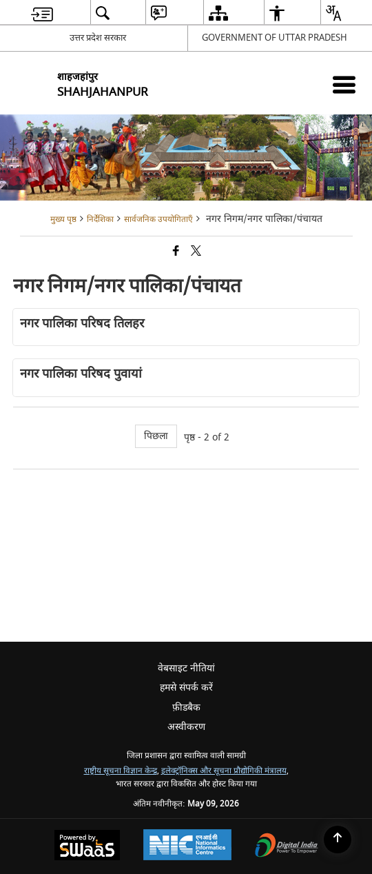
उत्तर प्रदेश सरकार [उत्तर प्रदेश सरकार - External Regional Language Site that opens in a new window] (98, 37)
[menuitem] (42, 13)
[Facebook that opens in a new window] (176, 252)
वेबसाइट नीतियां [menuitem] (186, 668)
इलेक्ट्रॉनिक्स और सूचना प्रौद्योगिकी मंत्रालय (224, 771)
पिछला (156, 436)
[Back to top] (337, 839)
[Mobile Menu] (344, 84)
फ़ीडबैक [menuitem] (186, 707)
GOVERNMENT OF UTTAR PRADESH (274, 37)
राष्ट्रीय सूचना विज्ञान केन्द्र (120, 771)
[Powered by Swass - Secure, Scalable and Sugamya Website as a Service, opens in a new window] (87, 847)
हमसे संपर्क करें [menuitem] (186, 687)
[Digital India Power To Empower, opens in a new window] (287, 847)
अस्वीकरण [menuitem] (186, 727)
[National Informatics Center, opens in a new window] (187, 846)
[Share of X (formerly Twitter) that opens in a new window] (196, 252)
